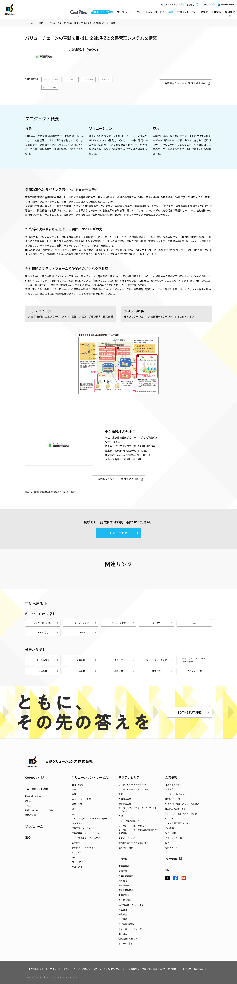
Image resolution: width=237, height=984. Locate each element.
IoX (73, 857)
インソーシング (122, 622)
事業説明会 (123, 895)
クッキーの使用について (85, 969)
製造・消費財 (78, 784)
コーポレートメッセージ (176, 794)
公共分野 (49, 671)
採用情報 (173, 859)
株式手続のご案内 (126, 924)
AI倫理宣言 (134, 969)
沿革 (167, 842)
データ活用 (88, 79)
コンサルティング (80, 823)
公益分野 (105, 79)
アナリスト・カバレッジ (130, 928)
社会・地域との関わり (129, 820)
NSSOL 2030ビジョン (175, 808)
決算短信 (122, 880)
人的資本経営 (124, 799)
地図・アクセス (172, 847)
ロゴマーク (170, 818)
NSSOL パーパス (173, 799)
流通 (74, 789)
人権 (120, 816)
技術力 (28, 800)
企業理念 (169, 789)
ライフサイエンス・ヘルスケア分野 (196, 660)
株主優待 (122, 909)
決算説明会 (123, 885)
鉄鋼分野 (162, 671)
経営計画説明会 (125, 890)
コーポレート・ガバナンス (131, 825)
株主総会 (122, 914)
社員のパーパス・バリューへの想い (182, 803)
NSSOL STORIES (33, 795)
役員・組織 (170, 832)
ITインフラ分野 (49, 87)
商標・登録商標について (153, 969)
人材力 (28, 805)
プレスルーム (124, 12)
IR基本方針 (123, 865)
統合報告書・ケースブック (131, 904)
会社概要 (169, 828)
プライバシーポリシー (60, 969)
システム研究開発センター (178, 823)
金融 (74, 794)
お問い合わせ (124, 533)
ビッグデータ (78, 842)
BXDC (76, 852)
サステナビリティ (130, 777)
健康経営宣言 (124, 803)
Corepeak (34, 777)
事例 (41, 22)
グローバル (86, 632)
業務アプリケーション (82, 828)
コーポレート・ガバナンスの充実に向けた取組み (137, 831)
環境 (120, 794)
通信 (74, 808)
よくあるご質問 (125, 943)
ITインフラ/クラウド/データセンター (89, 818)
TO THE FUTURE (194, 712)
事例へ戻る (36, 603)
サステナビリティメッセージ (132, 784)
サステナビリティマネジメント (133, 789)
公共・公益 (77, 803)
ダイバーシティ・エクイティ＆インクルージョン (137, 809)
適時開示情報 (124, 899)
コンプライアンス (126, 837)
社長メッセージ (172, 784)
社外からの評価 (125, 847)
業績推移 (122, 870)
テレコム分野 (47, 659)
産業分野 (86, 659)
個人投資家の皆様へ (128, 938)
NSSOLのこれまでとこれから (39, 810)
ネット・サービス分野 (159, 659)
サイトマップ (185, 969)
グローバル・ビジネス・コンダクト (182, 813)
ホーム (30, 22)
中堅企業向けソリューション (85, 832)
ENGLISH (208, 4)
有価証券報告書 (125, 875)
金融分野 (124, 671)
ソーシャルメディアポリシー (113, 969)
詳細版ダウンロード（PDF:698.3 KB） (187, 83)
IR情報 (122, 859)
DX (72, 79)
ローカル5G (77, 862)
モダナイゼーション (51, 79)
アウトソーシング (84, 622)
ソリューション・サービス (90, 777)
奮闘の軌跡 (30, 815)
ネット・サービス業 (81, 799)
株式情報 (122, 919)
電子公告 (122, 933)
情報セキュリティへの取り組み (133, 842)
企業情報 (171, 777)
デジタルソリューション (83, 847)
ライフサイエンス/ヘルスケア (86, 837)
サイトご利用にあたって (36, 969)
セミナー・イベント (172, 4)
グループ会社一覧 (173, 837)
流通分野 (124, 659)
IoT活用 (162, 622)
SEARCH (193, 4)
